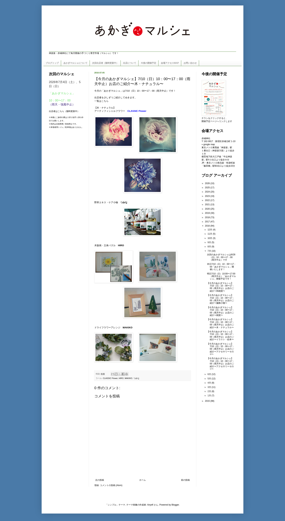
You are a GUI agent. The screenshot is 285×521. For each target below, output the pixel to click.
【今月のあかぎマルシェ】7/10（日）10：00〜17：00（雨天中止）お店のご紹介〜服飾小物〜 (220, 299)
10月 (210, 238)
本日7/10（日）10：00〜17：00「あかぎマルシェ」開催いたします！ (221, 267)
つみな (123, 202)
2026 (207, 183)
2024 (207, 191)
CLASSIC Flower (110, 378)
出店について (129, 63)
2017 (207, 221)
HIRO (121, 245)
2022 (207, 200)
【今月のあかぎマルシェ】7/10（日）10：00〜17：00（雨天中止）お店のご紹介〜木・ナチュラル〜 (220, 323)
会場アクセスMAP (170, 63)
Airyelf (150, 505)
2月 (210, 391)
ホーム (142, 480)
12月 (210, 229)
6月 (210, 374)
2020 (207, 209)
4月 (210, 383)
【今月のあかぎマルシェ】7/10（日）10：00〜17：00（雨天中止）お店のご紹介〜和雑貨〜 (220, 287)
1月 (210, 395)
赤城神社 (206, 138)
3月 (210, 387)
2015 (207, 401)
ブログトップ (52, 63)
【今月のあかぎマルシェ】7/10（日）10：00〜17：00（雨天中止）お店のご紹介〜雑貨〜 (220, 311)
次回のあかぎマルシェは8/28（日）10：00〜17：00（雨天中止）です (221, 257)
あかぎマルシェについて (75, 63)
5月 (210, 378)
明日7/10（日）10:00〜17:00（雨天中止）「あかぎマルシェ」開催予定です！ (221, 276)
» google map (208, 144)
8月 (210, 246)
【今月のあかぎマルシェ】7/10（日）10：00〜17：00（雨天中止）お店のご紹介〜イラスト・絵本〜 (220, 335)
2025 (207, 187)
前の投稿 (185, 480)
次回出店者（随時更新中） (105, 63)
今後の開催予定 (148, 63)
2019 (207, 213)
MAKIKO (127, 327)
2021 (207, 204)
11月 (210, 234)
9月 (210, 242)
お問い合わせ (190, 63)
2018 (207, 217)
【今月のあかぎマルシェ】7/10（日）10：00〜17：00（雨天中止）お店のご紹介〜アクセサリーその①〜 (220, 363)
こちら (105, 101)
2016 (207, 226)
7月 (210, 251)
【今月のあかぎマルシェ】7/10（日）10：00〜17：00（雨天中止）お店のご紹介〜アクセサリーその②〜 (220, 349)
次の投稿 (99, 480)
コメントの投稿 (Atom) (111, 485)
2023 (207, 196)
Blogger (175, 505)
